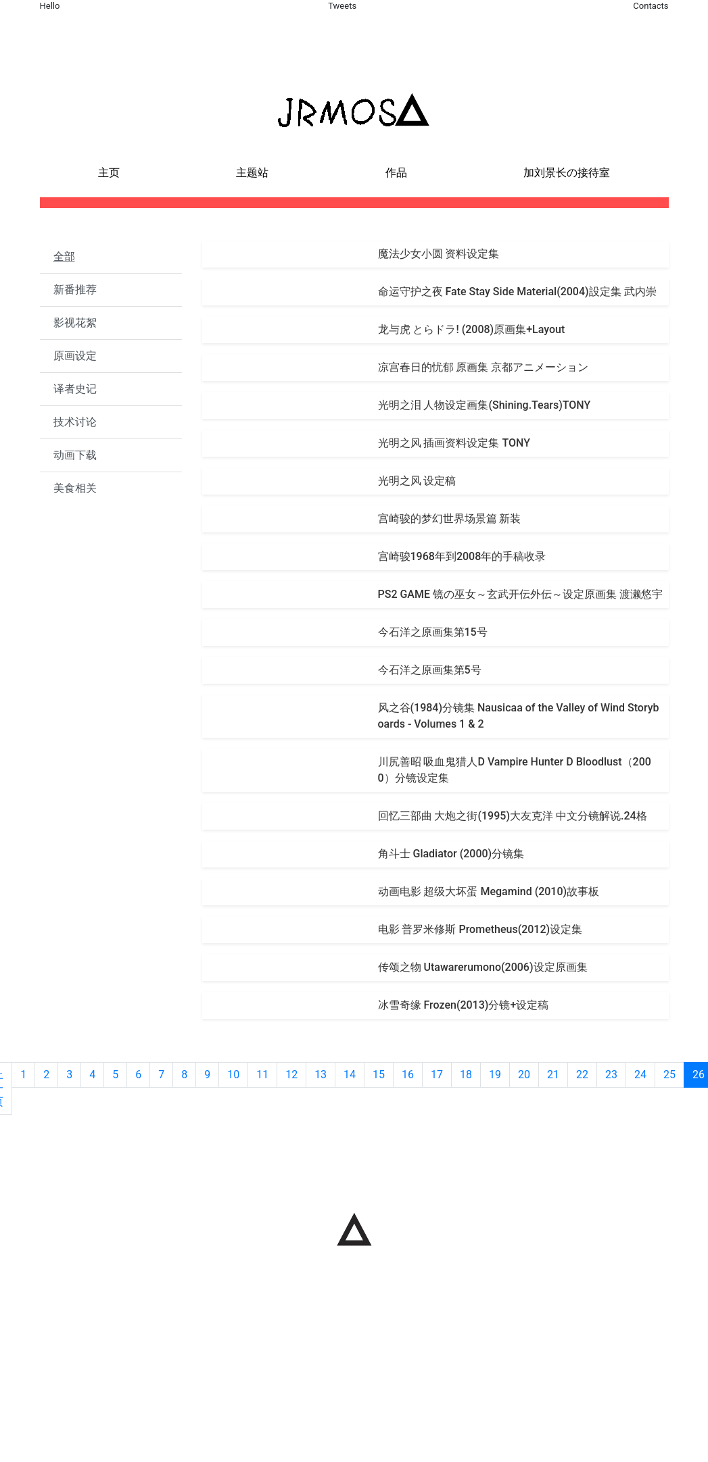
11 (262, 1074)
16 (408, 1074)
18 (466, 1074)
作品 (396, 172)
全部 (64, 256)
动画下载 (75, 455)
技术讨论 (75, 421)
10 (233, 1074)
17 (437, 1074)
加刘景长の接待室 (566, 172)
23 (611, 1074)
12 (291, 1074)
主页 (109, 172)
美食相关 (75, 488)
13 (320, 1074)
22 (582, 1074)
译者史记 (75, 388)
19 (495, 1074)
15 (379, 1074)
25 (669, 1074)
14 (350, 1074)
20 (524, 1074)
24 (640, 1074)
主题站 (252, 172)
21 (553, 1074)
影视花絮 (75, 322)
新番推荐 (75, 289)
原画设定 (75, 355)
